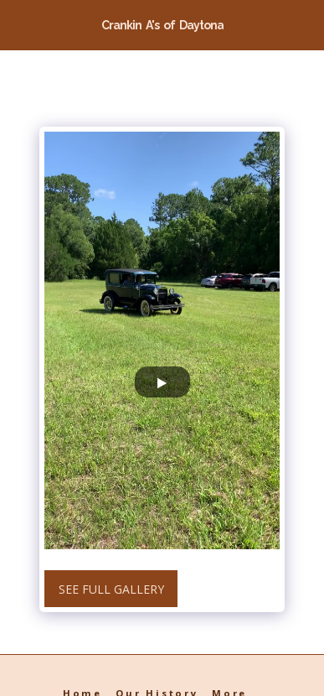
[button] (18, 24)
